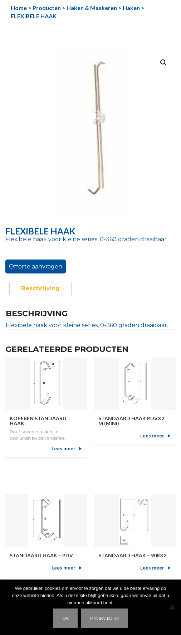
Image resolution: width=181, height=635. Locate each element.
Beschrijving (40, 288)
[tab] (40, 288)
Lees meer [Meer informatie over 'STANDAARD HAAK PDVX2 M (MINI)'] (152, 435)
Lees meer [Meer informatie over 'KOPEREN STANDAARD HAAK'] (63, 448)
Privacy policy (104, 618)
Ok (65, 618)
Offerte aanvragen (35, 266)
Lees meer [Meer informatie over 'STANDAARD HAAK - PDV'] (63, 567)
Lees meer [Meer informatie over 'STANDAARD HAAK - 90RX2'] (152, 567)
